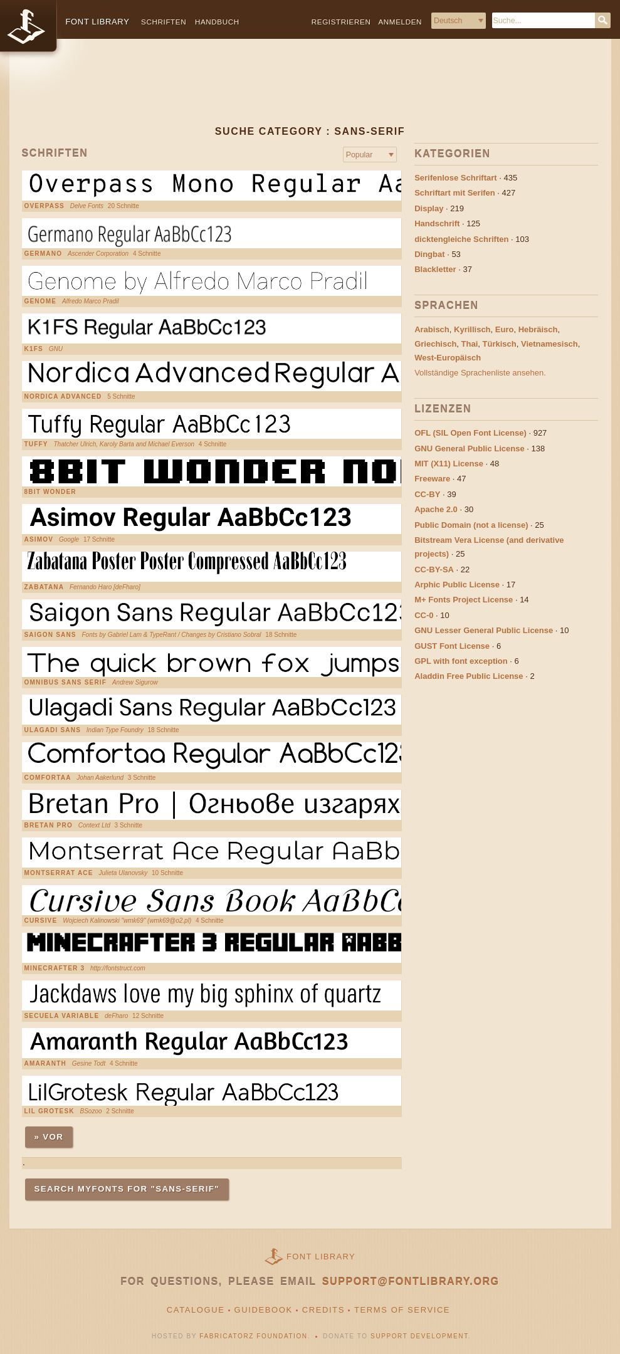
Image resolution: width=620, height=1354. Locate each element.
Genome (40, 301)
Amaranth (45, 1064)
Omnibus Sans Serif (65, 683)
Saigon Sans (50, 635)
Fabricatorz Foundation (253, 1336)
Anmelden (400, 22)
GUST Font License (452, 646)
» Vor (49, 1136)
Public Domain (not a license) (471, 525)
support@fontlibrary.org (411, 1281)
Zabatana (44, 587)
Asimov (39, 540)
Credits (323, 1310)
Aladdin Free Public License (468, 676)
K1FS (33, 349)
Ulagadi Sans (52, 730)
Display (428, 208)
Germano (43, 254)
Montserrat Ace (58, 873)
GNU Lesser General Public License (483, 630)
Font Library (320, 1256)
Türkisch (500, 344)
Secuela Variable (62, 1016)
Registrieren (341, 22)
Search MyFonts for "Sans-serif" (126, 1189)
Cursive (41, 921)
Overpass (44, 206)
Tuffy (36, 444)
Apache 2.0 (436, 509)
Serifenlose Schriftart (455, 177)
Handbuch (217, 22)
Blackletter (435, 269)
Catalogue (196, 1310)
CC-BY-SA (434, 569)
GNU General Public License (469, 448)
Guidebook (263, 1310)
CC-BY (427, 494)
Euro (504, 329)
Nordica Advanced (63, 397)
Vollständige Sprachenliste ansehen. (480, 372)
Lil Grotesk (49, 1111)
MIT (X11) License (448, 463)
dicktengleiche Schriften (461, 239)
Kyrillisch (472, 329)
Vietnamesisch (549, 344)
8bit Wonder (50, 492)
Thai (469, 344)
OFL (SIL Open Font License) (470, 433)
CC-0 (423, 615)
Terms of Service (402, 1310)
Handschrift (437, 223)
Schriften (163, 22)
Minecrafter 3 (54, 968)
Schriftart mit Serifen (454, 192)
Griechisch (435, 344)
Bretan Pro (48, 825)
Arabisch (431, 329)
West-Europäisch (447, 357)
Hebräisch (538, 329)
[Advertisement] (310, 92)
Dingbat (429, 254)
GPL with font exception (461, 661)
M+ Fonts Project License (463, 599)
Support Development (419, 1336)
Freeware (432, 478)
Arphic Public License (457, 584)
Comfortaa (47, 778)
